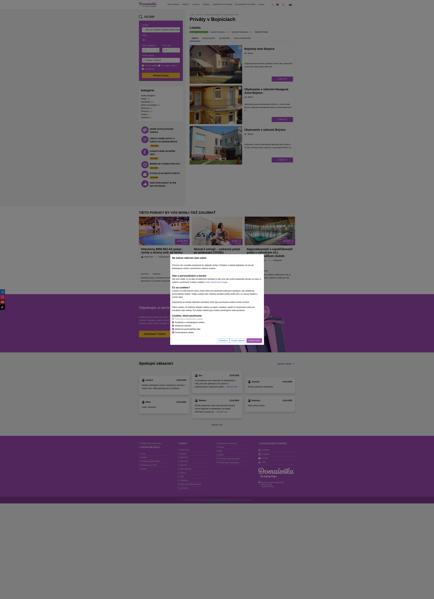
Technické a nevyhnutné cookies (189, 319)
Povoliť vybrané (238, 341)
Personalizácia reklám (184, 332)
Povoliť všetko (254, 341)
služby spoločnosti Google (216, 282)
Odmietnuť (223, 341)
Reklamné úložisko (183, 326)
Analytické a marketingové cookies (190, 322)
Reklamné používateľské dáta (187, 329)
